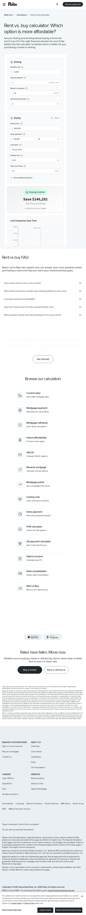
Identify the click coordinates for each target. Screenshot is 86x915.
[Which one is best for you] (43, 588)
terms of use (29, 910)
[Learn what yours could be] (43, 499)
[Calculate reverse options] (43, 469)
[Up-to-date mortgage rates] (43, 395)
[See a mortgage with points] (43, 484)
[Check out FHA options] (43, 529)
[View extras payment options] (43, 514)
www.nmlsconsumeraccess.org (61, 890)
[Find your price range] (43, 440)
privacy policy (16, 910)
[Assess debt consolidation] (43, 573)
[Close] (82, 903)
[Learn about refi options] (43, 425)
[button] (4, 4)
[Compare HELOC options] (43, 455)
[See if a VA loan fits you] (43, 544)
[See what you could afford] (43, 410)
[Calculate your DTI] (43, 559)
